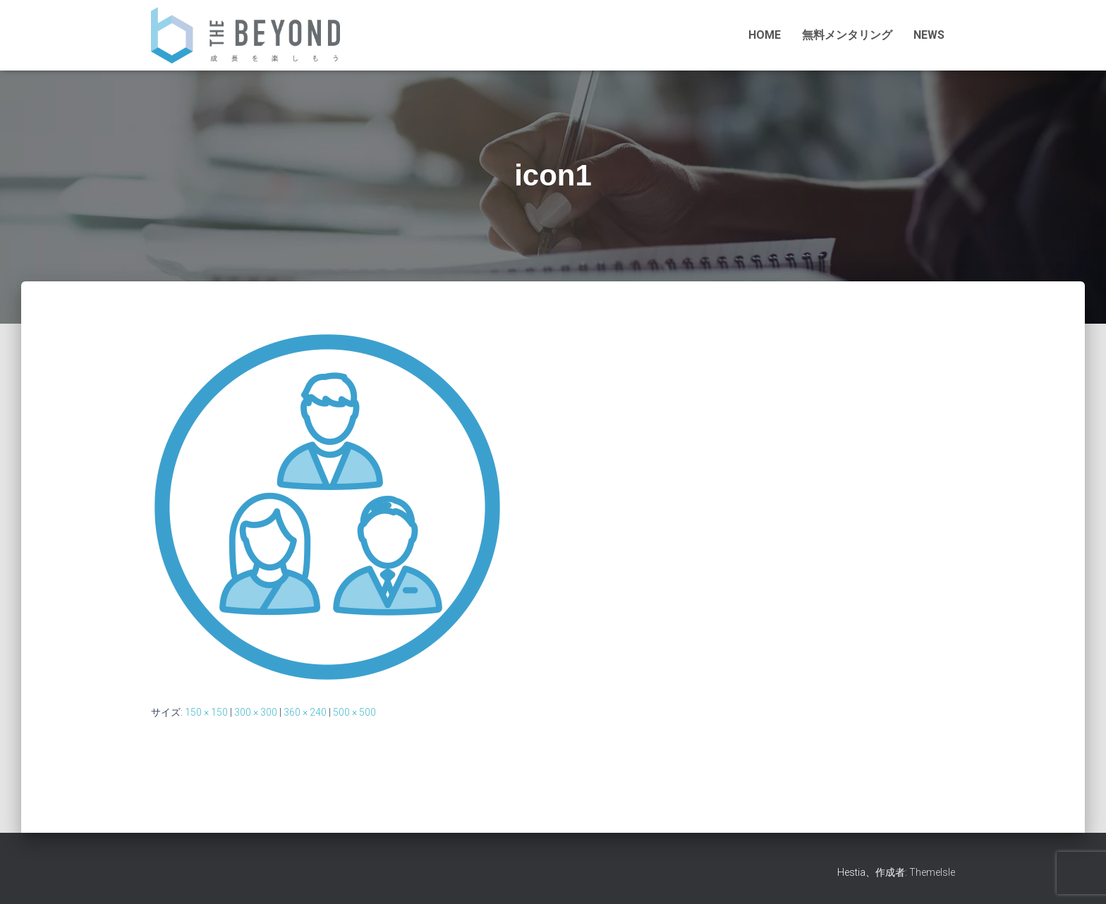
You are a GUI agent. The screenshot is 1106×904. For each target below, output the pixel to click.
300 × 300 (255, 712)
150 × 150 (206, 712)
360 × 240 (305, 712)
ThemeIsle (932, 872)
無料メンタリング (847, 35)
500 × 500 (354, 712)
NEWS (928, 35)
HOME (764, 35)
